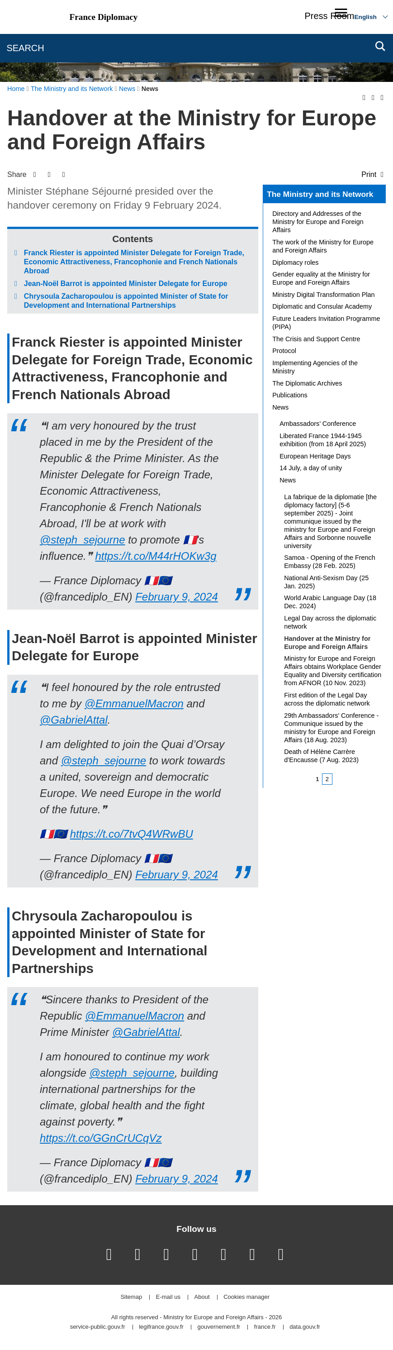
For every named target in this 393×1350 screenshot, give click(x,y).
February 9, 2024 (176, 597)
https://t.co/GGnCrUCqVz (100, 1138)
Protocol (284, 350)
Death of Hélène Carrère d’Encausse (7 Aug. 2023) (321, 755)
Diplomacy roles (295, 262)
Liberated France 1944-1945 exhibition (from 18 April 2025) (322, 440)
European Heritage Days (315, 456)
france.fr (265, 1327)
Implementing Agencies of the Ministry (315, 367)
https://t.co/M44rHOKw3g (155, 556)
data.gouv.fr (304, 1327)
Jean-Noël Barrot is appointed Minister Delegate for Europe (125, 283)
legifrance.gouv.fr (161, 1327)
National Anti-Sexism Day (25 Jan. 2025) (326, 582)
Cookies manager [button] (246, 1297)
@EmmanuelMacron (134, 703)
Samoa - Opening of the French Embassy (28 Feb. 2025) (329, 561)
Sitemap (131, 1297)
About (202, 1297)
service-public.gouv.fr (97, 1327)
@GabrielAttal (74, 720)
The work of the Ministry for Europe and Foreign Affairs (323, 246)
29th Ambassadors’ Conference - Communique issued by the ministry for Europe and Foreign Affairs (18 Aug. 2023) (331, 728)
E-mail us (168, 1297)
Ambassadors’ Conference (317, 423)
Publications (290, 395)
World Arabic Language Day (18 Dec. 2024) (330, 602)
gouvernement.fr (219, 1327)
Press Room (329, 16)
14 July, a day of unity (310, 468)
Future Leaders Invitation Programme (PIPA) (326, 322)
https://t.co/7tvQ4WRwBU (131, 834)
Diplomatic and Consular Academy (322, 306)
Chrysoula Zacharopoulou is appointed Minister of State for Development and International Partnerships (126, 300)
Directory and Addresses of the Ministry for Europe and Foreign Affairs (318, 222)
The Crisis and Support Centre (316, 339)
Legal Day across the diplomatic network (330, 622)
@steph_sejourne (82, 540)
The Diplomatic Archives (307, 383)
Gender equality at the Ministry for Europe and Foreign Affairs (321, 278)
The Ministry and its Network (320, 194)
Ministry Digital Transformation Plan (323, 294)
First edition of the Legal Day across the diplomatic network (327, 699)
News (280, 407)
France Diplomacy (104, 17)
